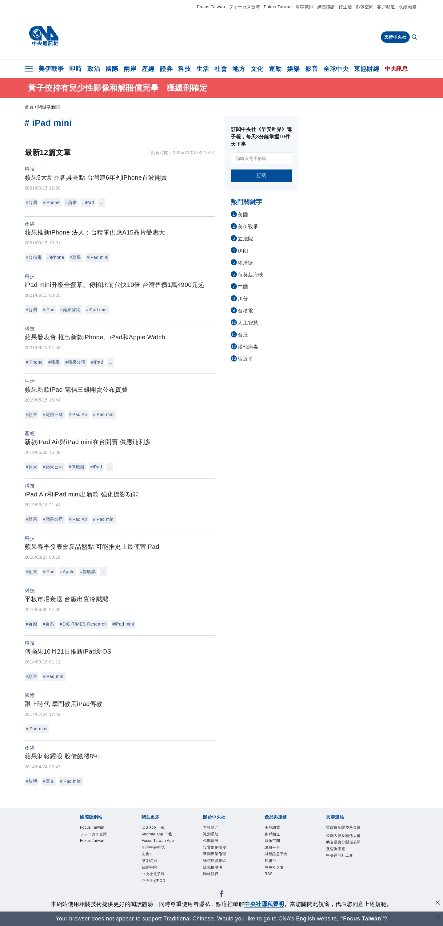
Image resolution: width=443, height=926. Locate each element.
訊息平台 (276, 853)
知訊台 (273, 870)
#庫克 (48, 781)
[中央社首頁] (43, 36)
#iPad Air (78, 414)
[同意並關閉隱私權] (438, 903)
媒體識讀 (326, 7)
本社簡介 (214, 828)
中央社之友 (279, 878)
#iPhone (51, 202)
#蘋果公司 (75, 362)
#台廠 (31, 624)
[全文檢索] (415, 37)
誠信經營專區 (220, 870)
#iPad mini (97, 257)
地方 (239, 68)
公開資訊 (214, 845)
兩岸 (130, 68)
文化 (257, 68)
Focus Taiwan (211, 7)
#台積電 (34, 257)
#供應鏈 (77, 466)
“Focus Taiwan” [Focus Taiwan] (362, 919)
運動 (275, 68)
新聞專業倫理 (220, 861)
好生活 (345, 7)
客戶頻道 (386, 7)
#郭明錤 (88, 571)
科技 (184, 68)
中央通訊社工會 (343, 882)
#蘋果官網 (70, 309)
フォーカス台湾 (244, 7)
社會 (220, 68)
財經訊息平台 (282, 861)
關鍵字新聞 (49, 106)
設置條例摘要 (220, 853)
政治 (93, 68)
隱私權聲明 (217, 878)
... (102, 202)
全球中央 (336, 68)
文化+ (149, 878)
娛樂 (293, 68)
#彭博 (31, 781)
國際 (112, 68)
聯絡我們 (214, 886)
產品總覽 (276, 828)
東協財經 (366, 68)
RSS (270, 886)
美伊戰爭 (51, 68)
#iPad (88, 202)
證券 (166, 68)
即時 (75, 68)
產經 (148, 68)
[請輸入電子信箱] (261, 159)
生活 (202, 68)
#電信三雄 (53, 414)
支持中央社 (395, 37)
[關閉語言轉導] (438, 918)
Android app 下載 (157, 841)
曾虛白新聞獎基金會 (343, 832)
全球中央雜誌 (159, 870)
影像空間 (364, 7)
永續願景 (408, 7)
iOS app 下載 (158, 828)
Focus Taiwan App (159, 857)
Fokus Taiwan (278, 7)
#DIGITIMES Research (83, 624)
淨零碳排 (304, 7)
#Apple (67, 571)
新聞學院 (153, 894)
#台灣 (31, 202)
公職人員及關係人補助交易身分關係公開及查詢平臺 (343, 857)
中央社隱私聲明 (264, 904)
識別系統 (214, 837)
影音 (311, 68)
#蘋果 (71, 202)
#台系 (48, 624)
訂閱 (262, 175)
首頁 (29, 106)
